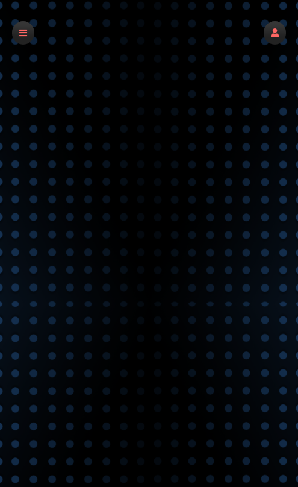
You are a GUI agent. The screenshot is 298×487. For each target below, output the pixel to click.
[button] (275, 33)
